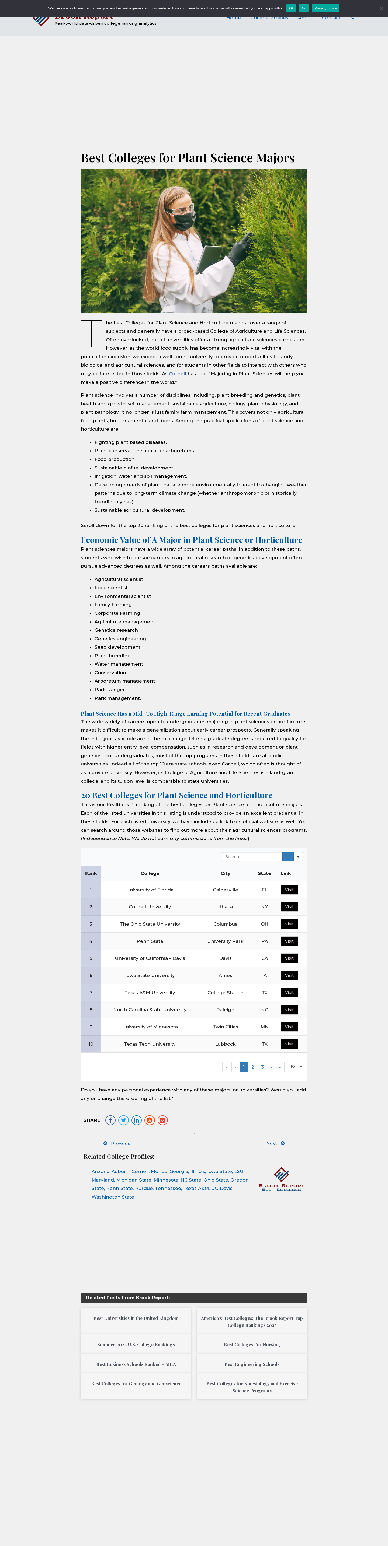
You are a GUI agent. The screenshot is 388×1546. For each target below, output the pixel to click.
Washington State (113, 1197)
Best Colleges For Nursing (252, 1344)
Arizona (100, 1171)
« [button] (227, 1067)
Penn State (119, 1188)
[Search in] (298, 856)
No (304, 8)
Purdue (144, 1188)
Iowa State (219, 1171)
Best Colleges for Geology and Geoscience (136, 1383)
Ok (291, 8)
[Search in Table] (252, 856)
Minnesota (166, 1180)
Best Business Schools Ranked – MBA (136, 1364)
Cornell (177, 373)
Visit (289, 889)
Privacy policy (325, 8)
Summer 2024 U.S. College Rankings (136, 1344)
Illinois (197, 1171)
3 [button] (262, 1067)
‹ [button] (235, 1067)
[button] (110, 1120)
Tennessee (168, 1188)
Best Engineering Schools (251, 1364)
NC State (191, 1180)
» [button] (280, 1067)
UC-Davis (222, 1188)
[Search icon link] (353, 17)
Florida (159, 1171)
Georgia (178, 1171)
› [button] (271, 1067)
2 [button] (252, 1067)
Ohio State (215, 1180)
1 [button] (244, 1067)
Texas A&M (196, 1188)
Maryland (103, 1180)
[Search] (288, 856)
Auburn (120, 1171)
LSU (239, 1171)
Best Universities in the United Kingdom (136, 1318)
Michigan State (133, 1180)
